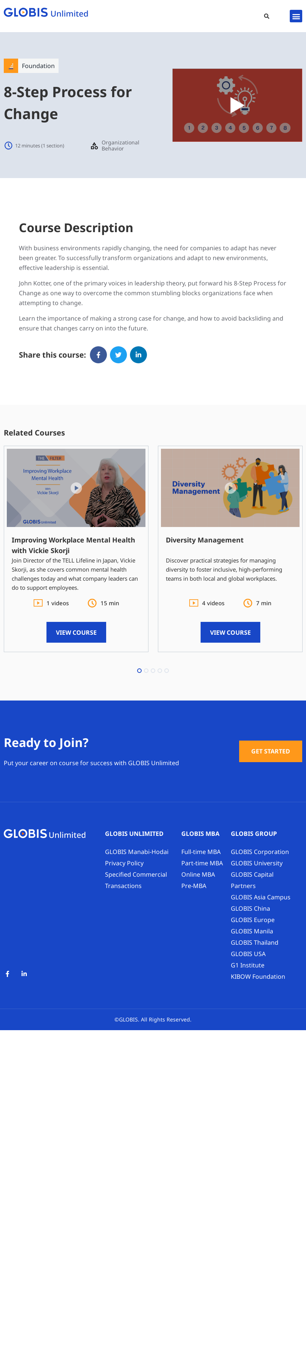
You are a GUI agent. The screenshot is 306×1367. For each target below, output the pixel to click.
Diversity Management (205, 539)
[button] (267, 16)
